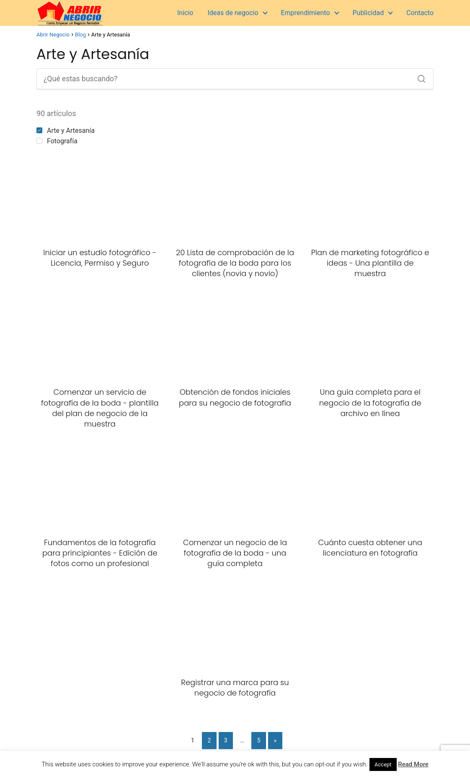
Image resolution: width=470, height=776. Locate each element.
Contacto (420, 13)
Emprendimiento (305, 13)
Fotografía (56, 141)
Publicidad (368, 13)
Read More (413, 764)
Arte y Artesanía (65, 131)
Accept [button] (383, 764)
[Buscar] (418, 76)
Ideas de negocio (232, 13)
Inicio (185, 13)
